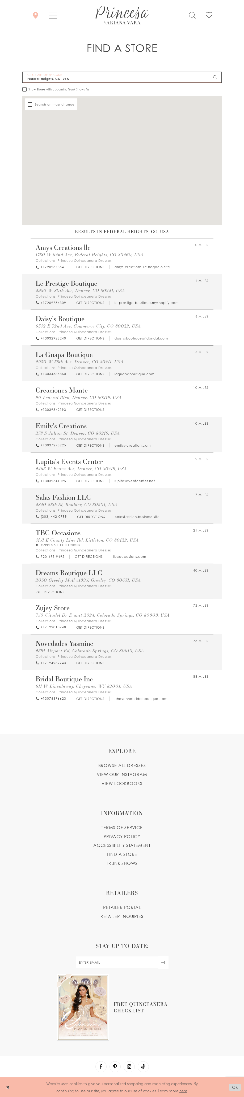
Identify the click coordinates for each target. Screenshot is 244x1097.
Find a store (122, 854)
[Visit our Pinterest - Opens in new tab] (115, 1066)
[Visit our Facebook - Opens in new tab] (101, 1066)
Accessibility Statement (121, 845)
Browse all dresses (122, 765)
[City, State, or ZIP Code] (122, 77)
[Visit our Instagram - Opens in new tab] (129, 1066)
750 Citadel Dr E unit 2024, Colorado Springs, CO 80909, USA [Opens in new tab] (103, 615)
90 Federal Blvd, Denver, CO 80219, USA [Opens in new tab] (79, 397)
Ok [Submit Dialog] (235, 1087)
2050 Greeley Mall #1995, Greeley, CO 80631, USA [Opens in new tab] (88, 580)
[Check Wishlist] (209, 15)
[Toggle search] (192, 15)
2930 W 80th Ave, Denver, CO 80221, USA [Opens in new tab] (80, 290)
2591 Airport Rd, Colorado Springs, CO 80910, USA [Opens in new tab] (90, 650)
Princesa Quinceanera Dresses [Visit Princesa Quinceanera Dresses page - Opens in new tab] (85, 261)
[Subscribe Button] (163, 962)
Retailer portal (122, 907)
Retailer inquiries (122, 916)
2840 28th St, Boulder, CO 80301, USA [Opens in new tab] (76, 504)
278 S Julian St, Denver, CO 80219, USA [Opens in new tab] (78, 433)
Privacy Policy (122, 836)
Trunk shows (122, 863)
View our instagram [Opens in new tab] (122, 774)
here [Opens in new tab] (183, 1090)
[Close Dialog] (7, 1087)
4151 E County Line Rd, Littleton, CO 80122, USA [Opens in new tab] (87, 540)
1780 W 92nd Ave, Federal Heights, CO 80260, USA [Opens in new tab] (89, 254)
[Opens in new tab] (90, 267)
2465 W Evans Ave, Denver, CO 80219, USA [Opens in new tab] (81, 468)
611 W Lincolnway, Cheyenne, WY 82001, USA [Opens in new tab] (84, 686)
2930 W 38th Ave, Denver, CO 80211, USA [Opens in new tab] (79, 361)
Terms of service (122, 827)
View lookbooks (122, 783)
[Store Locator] (35, 15)
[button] (53, 15)
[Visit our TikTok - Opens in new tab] (143, 1066)
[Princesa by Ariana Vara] (122, 15)
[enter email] (122, 962)
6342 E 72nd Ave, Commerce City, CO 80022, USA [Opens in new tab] (88, 326)
